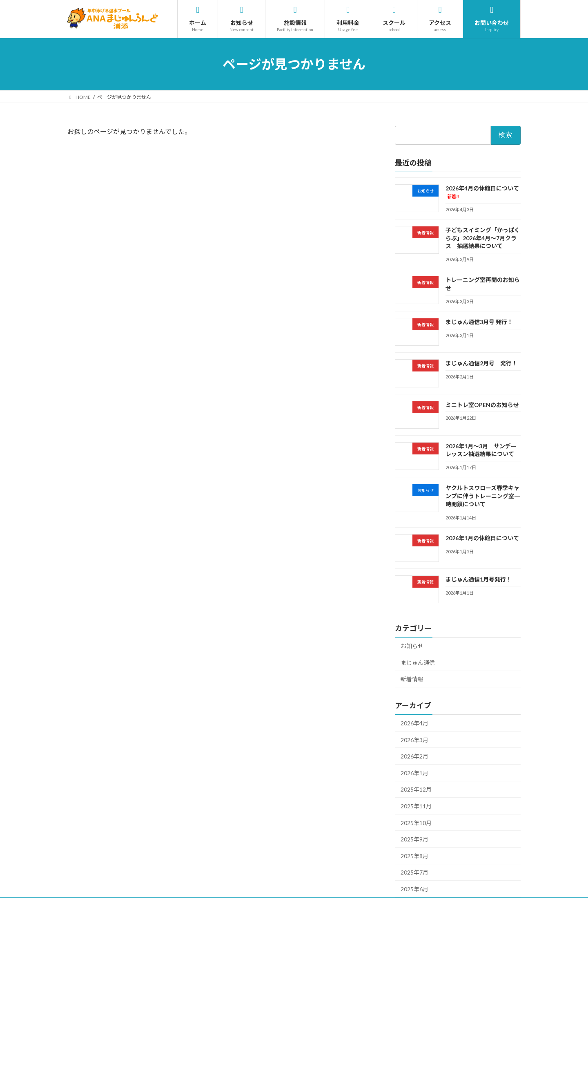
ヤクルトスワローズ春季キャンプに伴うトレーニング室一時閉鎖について (482, 495)
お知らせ (412, 645)
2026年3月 (414, 739)
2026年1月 (414, 773)
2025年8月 (414, 855)
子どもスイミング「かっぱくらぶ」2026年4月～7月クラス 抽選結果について (482, 237)
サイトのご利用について (138, 905)
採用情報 (85, 905)
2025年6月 (414, 889)
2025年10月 (416, 822)
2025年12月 (416, 789)
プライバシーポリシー (204, 905)
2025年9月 (414, 839)
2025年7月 (414, 872)
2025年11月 (416, 806)
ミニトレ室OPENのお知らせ (482, 404)
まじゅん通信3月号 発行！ (479, 321)
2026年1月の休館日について (482, 538)
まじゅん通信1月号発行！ (478, 579)
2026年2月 (414, 756)
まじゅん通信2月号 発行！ (481, 363)
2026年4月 (414, 723)
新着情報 (412, 679)
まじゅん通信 (418, 662)
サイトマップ (260, 905)
